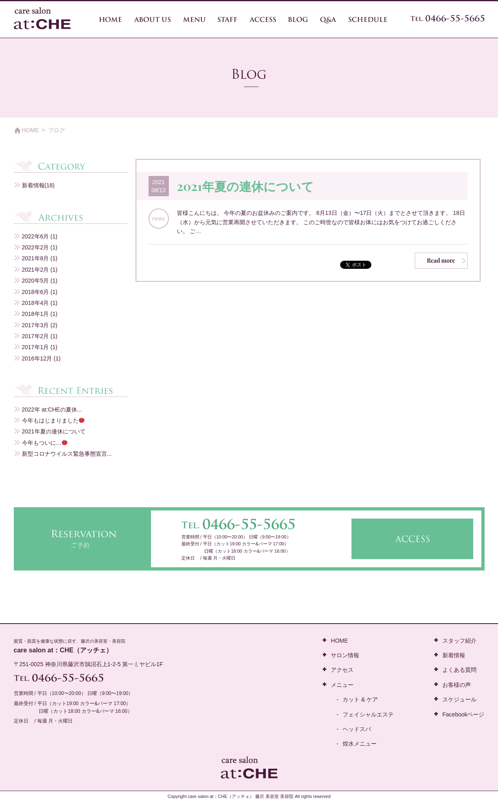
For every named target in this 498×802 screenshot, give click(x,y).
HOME (30, 130)
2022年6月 (35, 236)
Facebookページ (463, 714)
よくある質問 (459, 670)
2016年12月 (37, 358)
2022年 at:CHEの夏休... (52, 409)
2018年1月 (35, 314)
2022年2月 (35, 247)
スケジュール (459, 699)
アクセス (342, 670)
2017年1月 (35, 347)
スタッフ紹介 (459, 640)
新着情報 (33, 185)
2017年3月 (35, 325)
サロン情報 (345, 655)
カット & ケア (360, 699)
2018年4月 (35, 303)
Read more (441, 260)
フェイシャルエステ (368, 714)
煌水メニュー (360, 743)
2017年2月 (35, 336)
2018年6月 (35, 292)
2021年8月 (35, 258)
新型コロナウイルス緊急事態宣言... (67, 453)
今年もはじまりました (53, 420)
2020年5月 (35, 280)
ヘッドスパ (357, 729)
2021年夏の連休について (245, 186)
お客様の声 (456, 685)
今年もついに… (45, 443)
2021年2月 (35, 269)
